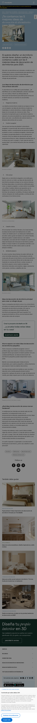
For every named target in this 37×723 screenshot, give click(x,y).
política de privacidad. (6, 710)
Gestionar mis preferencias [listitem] (10, 715)
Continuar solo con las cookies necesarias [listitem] (10, 689)
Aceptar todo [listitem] (6, 720)
